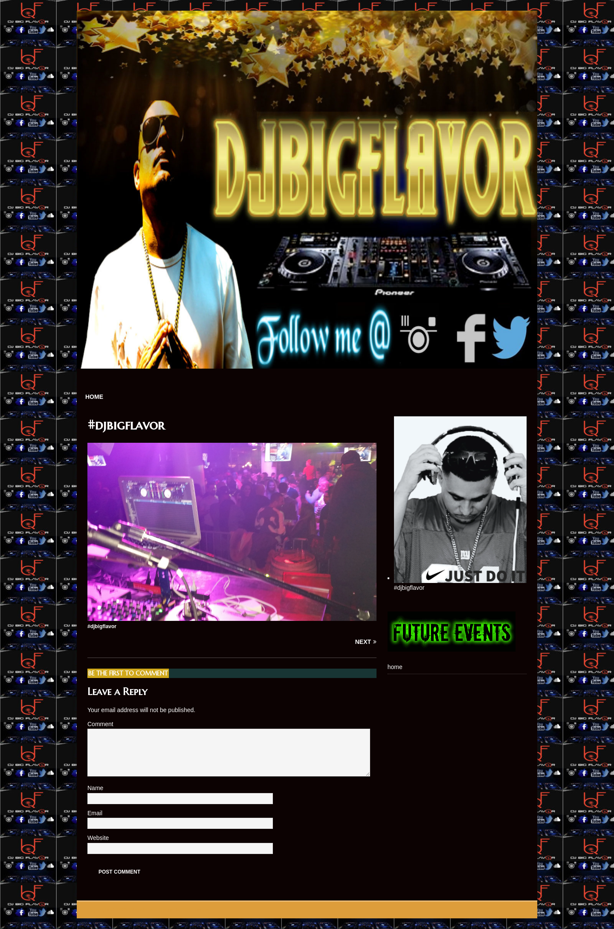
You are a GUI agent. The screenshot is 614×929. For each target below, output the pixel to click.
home (94, 396)
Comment (100, 724)
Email (95, 813)
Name (96, 788)
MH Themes (196, 910)
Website (98, 837)
